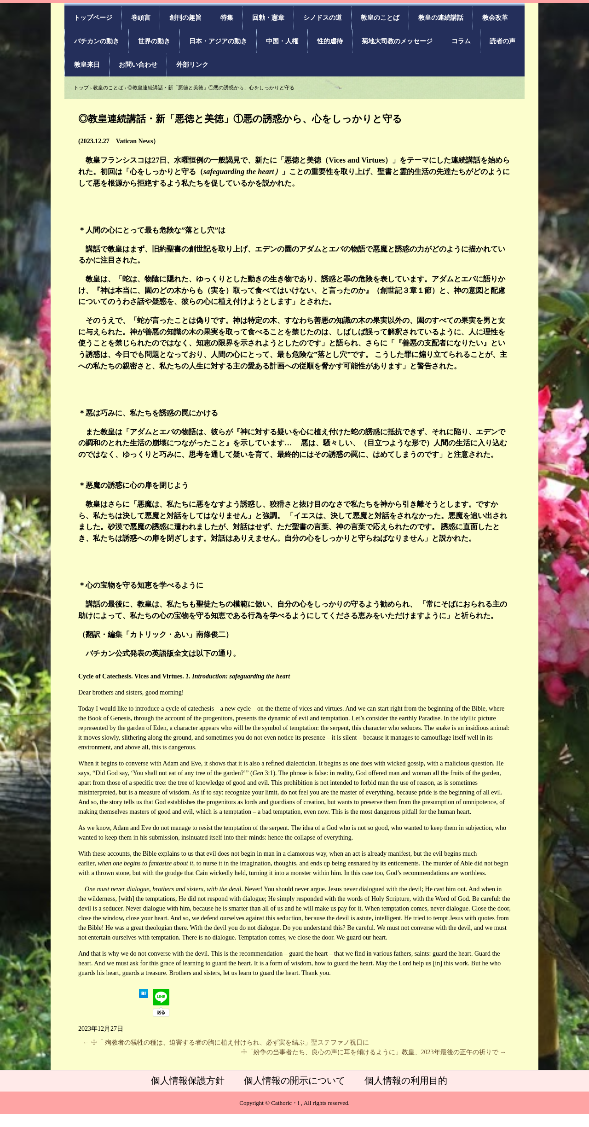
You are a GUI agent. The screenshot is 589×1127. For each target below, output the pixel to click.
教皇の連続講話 (440, 17)
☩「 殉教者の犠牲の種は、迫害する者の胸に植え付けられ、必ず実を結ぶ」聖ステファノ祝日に (226, 1042)
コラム (461, 41)
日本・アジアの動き (218, 41)
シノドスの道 (322, 17)
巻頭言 (140, 17)
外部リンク (192, 64)
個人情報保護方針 (188, 1080)
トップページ (93, 17)
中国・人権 (282, 41)
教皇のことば (380, 17)
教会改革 (495, 17)
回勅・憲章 (268, 17)
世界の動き (154, 41)
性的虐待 (330, 41)
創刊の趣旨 (185, 17)
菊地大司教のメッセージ (397, 41)
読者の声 (502, 41)
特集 (226, 17)
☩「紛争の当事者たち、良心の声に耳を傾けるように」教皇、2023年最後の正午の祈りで (374, 1052)
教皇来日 (87, 64)
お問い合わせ (138, 64)
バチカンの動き (96, 41)
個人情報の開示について (294, 1080)
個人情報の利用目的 (405, 1080)
